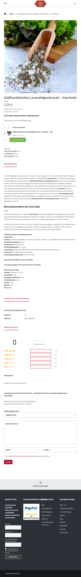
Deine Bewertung (12, 411)
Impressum (64, 532)
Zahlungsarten (47, 508)
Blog (61, 518)
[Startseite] (40, 3)
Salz (17, 156)
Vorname (8, 524)
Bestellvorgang (47, 511)
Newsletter (63, 525)
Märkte (62, 515)
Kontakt (62, 528)
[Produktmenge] (6, 139)
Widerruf (45, 518)
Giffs (11, 14)
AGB (43, 505)
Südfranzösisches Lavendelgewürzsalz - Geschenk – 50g (32, 132)
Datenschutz (46, 515)
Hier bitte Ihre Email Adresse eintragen (11, 540)
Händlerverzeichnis (67, 508)
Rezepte (62, 522)
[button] (27, 140)
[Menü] (72, 3)
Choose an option (18, 127)
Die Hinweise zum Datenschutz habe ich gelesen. (12, 550)
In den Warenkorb (17, 140)
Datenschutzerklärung (23, 456)
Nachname (8, 531)
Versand (19, 109)
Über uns (63, 505)
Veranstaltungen (66, 511)
